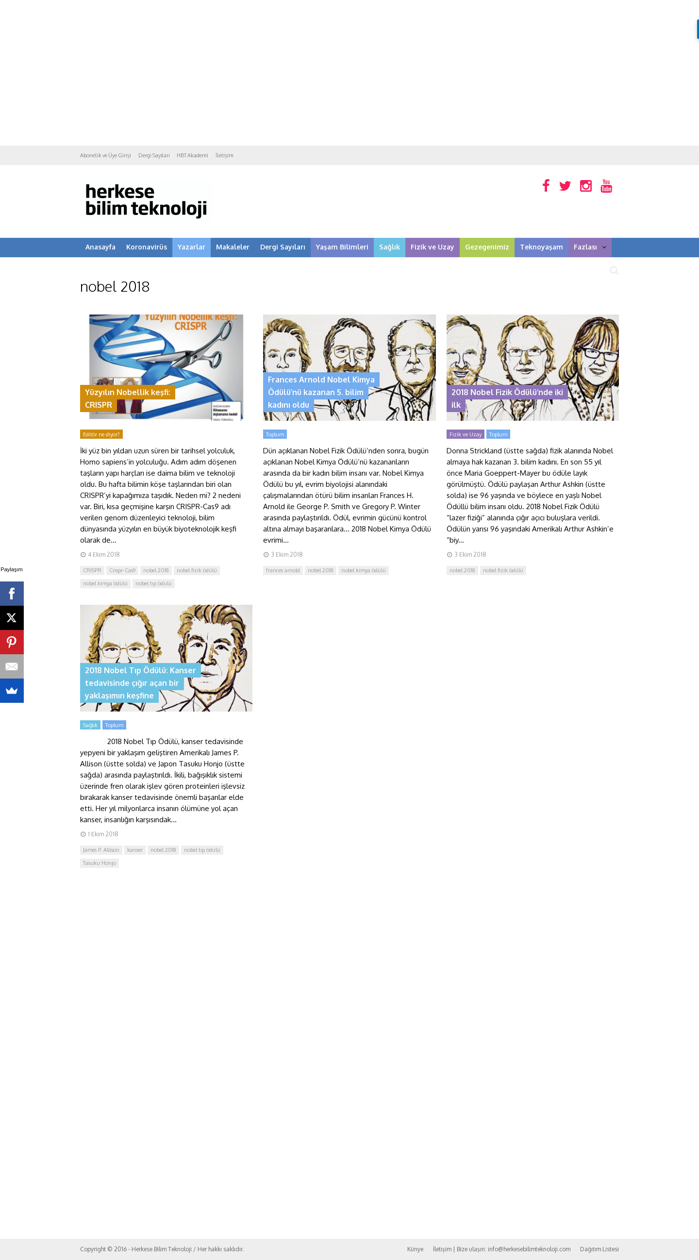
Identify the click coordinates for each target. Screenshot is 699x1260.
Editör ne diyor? (101, 434)
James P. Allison (101, 849)
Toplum (275, 434)
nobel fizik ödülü (197, 570)
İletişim (224, 155)
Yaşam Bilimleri (342, 247)
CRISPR (92, 570)
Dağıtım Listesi (599, 1249)
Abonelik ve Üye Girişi (105, 155)
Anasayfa (100, 247)
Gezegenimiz (487, 247)
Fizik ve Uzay (432, 247)
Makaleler (233, 247)
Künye (415, 1249)
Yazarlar (191, 247)
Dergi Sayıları (153, 155)
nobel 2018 (156, 570)
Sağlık (389, 247)
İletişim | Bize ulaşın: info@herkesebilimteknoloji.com (501, 1249)
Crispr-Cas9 (122, 570)
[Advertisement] (349, 73)
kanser (135, 849)
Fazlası (590, 247)
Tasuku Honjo (99, 863)
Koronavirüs (146, 247)
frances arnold (283, 570)
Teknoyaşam (541, 247)
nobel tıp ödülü (153, 583)
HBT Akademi (192, 155)
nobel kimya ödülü (105, 583)
